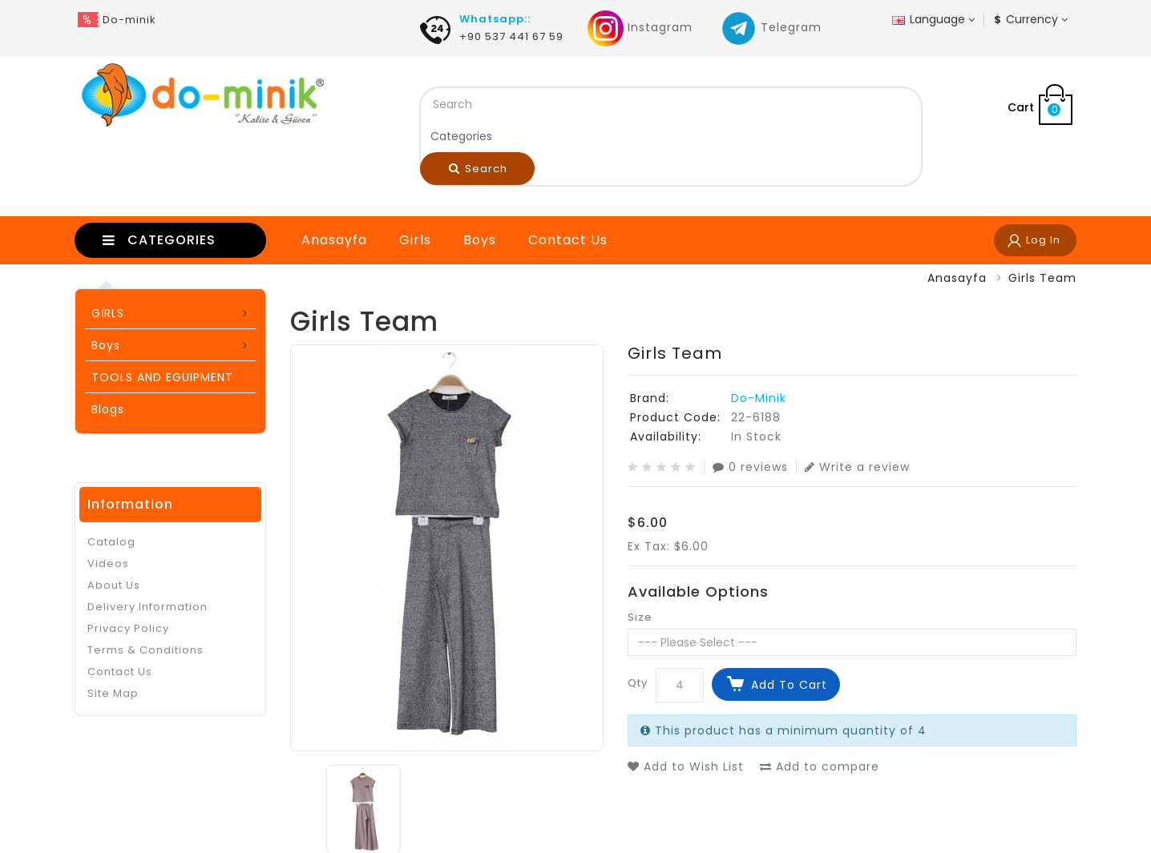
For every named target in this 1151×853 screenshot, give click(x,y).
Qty (638, 682)
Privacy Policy (128, 628)
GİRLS (107, 313)
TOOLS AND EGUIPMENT (162, 377)
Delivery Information (147, 606)
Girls (415, 240)
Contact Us (568, 240)
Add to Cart (789, 685)
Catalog (111, 541)
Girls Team (1042, 278)
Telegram (771, 27)
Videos (108, 563)
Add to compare (819, 766)
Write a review (857, 466)
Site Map (113, 693)
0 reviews (750, 466)
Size (640, 617)
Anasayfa (334, 240)
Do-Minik (758, 398)
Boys (479, 240)
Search (478, 168)
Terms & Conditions (145, 650)
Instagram (640, 27)
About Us (113, 585)
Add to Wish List (686, 766)
